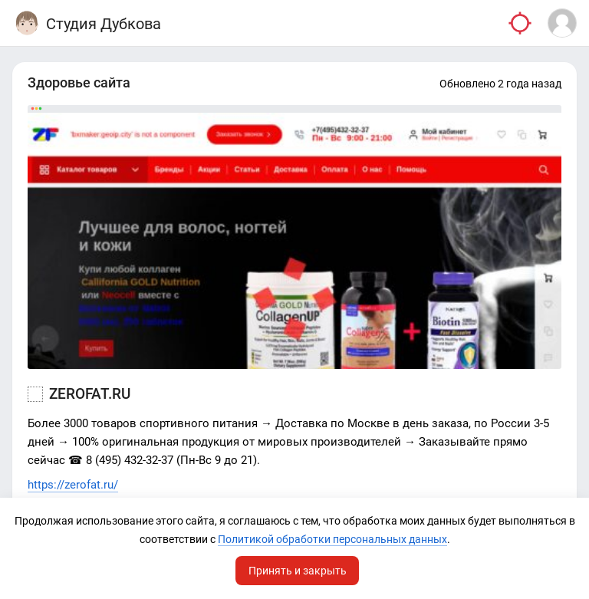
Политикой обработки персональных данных (332, 539)
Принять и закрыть (297, 570)
